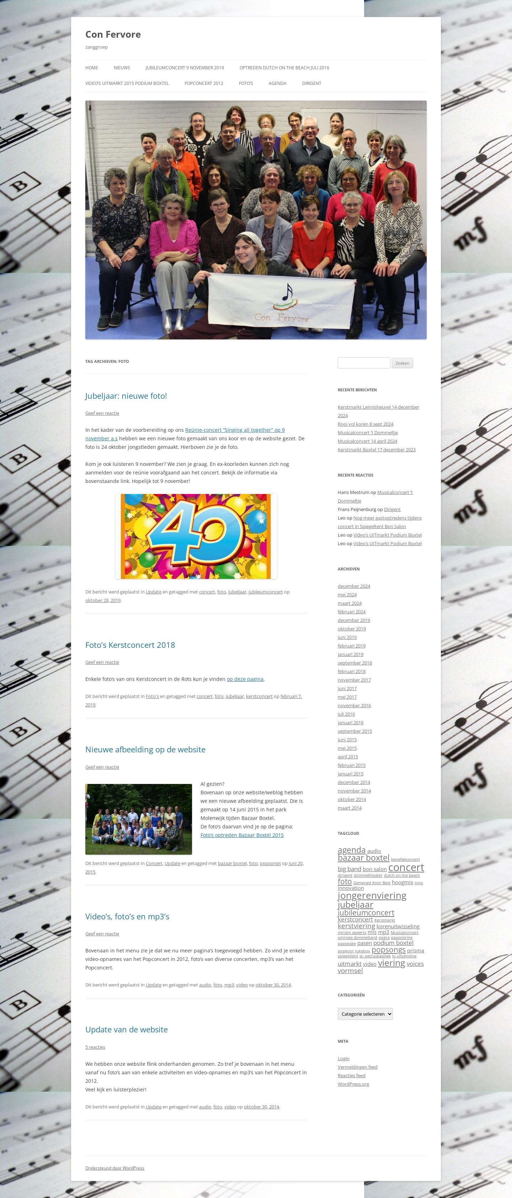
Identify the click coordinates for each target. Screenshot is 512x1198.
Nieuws (122, 68)
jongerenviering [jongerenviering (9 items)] (372, 895)
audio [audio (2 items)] (374, 850)
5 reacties (95, 1047)
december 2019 (354, 620)
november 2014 (354, 791)
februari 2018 (352, 671)
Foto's (152, 696)
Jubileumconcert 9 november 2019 (185, 68)
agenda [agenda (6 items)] (352, 849)
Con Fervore (113, 34)
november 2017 (354, 680)
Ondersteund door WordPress (114, 1168)
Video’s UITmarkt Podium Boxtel (387, 535)
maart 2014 (350, 808)
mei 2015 (347, 748)
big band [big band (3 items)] (349, 869)
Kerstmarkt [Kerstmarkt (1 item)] (384, 920)
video (242, 985)
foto (221, 592)
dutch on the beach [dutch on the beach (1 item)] (402, 875)
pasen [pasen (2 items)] (364, 942)
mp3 (229, 985)
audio (205, 985)
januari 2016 (350, 722)
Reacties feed (352, 1075)
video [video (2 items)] (370, 963)
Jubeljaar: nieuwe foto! (126, 395)
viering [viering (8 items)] (391, 962)
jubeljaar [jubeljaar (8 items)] (355, 904)
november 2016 (354, 705)
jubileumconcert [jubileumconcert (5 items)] (366, 912)
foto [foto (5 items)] (345, 881)
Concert (154, 863)
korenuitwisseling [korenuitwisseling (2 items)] (398, 926)
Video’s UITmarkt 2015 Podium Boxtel (127, 83)
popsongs (270, 863)
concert (207, 592)
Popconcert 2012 (204, 83)
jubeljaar (237, 592)
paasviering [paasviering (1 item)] (401, 937)
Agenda (278, 83)
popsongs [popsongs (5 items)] (389, 949)
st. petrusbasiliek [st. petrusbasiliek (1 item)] (375, 955)
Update (153, 592)
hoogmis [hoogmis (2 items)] (402, 882)
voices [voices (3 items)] (415, 964)
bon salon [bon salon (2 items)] (375, 868)
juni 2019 (347, 637)
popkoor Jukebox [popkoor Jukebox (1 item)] (354, 951)
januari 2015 (350, 773)
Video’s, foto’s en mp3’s (127, 916)
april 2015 (348, 756)
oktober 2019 (352, 628)
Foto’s (246, 83)
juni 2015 (347, 739)
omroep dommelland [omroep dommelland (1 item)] (357, 937)
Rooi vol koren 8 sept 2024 (365, 424)
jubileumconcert (266, 592)
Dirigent (311, 83)
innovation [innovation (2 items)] (351, 887)
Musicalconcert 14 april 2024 (367, 441)
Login (344, 1058)
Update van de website (126, 1029)
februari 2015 (352, 765)
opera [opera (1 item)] (384, 937)
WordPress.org (353, 1084)
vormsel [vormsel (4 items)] (350, 970)
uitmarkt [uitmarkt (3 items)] (350, 964)
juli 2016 (346, 714)
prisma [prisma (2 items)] (415, 950)
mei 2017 (347, 697)
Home (91, 68)
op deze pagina (245, 679)
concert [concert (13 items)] (406, 867)
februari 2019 (352, 646)
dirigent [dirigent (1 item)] (345, 875)
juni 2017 (347, 688)
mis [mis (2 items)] (372, 931)
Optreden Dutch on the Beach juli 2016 (284, 68)
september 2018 (355, 663)
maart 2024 (350, 603)
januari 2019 (350, 654)
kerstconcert (259, 696)
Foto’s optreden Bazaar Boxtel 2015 (242, 835)
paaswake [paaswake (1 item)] (347, 943)
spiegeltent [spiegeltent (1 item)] (348, 955)
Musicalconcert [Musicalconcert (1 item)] (404, 932)
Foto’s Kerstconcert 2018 (130, 644)
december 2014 (354, 782)
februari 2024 (352, 611)
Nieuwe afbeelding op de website (145, 749)
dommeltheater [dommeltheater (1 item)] (368, 875)
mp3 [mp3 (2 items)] (383, 931)
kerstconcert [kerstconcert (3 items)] (355, 919)
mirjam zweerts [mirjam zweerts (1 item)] (352, 932)
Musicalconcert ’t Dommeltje (368, 432)
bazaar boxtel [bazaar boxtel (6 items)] (364, 857)
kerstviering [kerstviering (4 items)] (356, 925)
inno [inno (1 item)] (419, 882)
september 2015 (355, 731)
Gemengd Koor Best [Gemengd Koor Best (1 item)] (371, 882)
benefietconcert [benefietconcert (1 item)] (405, 859)
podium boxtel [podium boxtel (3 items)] (393, 943)
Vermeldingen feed (358, 1067)
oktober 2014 (352, 799)
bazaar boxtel (232, 863)
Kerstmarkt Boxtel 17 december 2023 (377, 449)
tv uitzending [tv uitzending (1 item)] (404, 955)
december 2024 (354, 586)
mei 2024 (347, 594)
